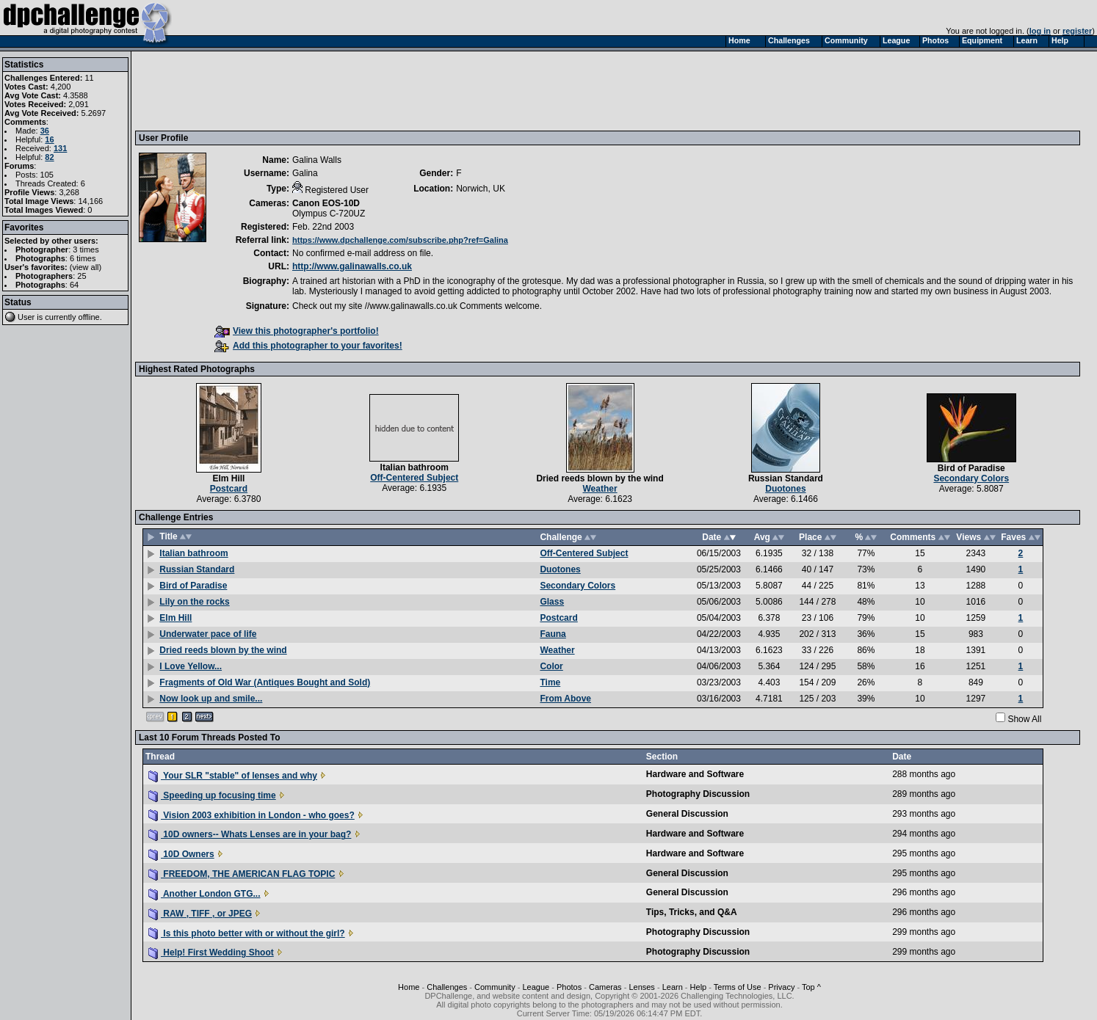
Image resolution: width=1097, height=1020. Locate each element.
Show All (1024, 719)
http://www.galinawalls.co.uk (352, 266)
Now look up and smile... (210, 698)
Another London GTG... (204, 894)
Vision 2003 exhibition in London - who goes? (251, 815)
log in (1040, 30)
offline (89, 317)
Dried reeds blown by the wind (599, 478)
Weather (600, 489)
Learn (672, 987)
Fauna (552, 634)
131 (60, 148)
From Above (565, 698)
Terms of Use (737, 987)
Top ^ (811, 987)
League (535, 987)
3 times (85, 249)
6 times (82, 258)
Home (408, 987)
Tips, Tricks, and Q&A (691, 912)
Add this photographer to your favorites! (308, 345)
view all (86, 267)
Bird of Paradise (971, 468)
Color (551, 666)
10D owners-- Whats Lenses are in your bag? (249, 834)
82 (49, 157)
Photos (569, 987)
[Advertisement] (406, 90)
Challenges (447, 987)
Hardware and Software (695, 774)
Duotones (785, 489)
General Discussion (687, 814)
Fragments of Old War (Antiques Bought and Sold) (264, 682)
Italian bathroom (414, 467)
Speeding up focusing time (212, 795)
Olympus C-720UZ (328, 213)
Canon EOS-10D (326, 203)
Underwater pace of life (207, 634)
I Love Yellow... (190, 666)
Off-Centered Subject (414, 478)
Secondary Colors (971, 478)
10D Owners (181, 854)
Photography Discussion (698, 794)
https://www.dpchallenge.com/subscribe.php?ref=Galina (400, 240)
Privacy (781, 987)
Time (550, 682)
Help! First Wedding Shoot (211, 952)
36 (44, 130)
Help (698, 987)
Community (494, 987)
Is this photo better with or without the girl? (246, 933)
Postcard (228, 489)
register (1077, 30)
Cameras (605, 987)
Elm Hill (228, 478)
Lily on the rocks (194, 602)
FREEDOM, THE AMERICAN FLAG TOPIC (241, 874)
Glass (552, 602)
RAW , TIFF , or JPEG (200, 913)
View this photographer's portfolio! (296, 331)
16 (49, 139)
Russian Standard (785, 478)
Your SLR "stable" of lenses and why (232, 776)
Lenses (641, 987)
